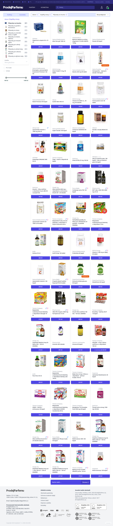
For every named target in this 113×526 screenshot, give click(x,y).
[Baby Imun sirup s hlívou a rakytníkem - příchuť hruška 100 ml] (80, 361)
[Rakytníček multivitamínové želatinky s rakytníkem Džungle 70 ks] (40, 298)
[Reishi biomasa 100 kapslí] (100, 456)
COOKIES (108, 523)
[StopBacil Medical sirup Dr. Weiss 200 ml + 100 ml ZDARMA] (60, 456)
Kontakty (108, 2)
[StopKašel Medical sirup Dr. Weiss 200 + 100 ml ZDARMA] (40, 330)
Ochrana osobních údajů (48, 495)
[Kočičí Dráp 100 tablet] (60, 240)
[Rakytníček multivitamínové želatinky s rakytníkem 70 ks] (100, 208)
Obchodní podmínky (47, 493)
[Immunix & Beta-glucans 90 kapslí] (80, 269)
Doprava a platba (99, 2)
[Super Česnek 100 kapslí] (60, 117)
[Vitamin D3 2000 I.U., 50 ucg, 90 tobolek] (80, 89)
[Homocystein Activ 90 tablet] (100, 89)
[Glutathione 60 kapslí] (100, 269)
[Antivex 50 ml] (40, 240)
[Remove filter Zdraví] (37, 14)
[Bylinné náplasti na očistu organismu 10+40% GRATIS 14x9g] (80, 27)
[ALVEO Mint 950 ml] (60, 89)
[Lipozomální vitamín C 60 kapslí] (40, 269)
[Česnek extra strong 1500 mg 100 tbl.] (100, 393)
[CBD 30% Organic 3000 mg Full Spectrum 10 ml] (60, 298)
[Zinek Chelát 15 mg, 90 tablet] (60, 58)
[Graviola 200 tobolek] (60, 330)
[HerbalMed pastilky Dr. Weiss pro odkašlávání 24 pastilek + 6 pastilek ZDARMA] (80, 208)
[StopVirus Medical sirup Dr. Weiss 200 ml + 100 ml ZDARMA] (100, 426)
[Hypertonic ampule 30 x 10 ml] (40, 27)
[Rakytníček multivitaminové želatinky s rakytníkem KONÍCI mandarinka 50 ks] (60, 393)
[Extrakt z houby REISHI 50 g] (100, 117)
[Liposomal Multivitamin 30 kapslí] (100, 361)
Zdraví (6, 19)
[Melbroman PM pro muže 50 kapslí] (60, 426)
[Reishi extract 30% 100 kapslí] (80, 426)
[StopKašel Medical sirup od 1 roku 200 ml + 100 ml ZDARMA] (40, 456)
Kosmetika (45, 7)
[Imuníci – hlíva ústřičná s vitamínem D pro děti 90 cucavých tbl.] (40, 177)
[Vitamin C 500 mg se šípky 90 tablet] (100, 240)
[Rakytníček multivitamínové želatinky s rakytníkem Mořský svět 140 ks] (60, 361)
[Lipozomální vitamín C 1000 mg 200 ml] (40, 117)
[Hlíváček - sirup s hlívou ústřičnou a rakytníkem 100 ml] (100, 330)
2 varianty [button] (100, 350)
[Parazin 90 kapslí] (100, 27)
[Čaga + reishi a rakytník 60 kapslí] (60, 146)
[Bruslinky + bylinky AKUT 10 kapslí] (100, 298)
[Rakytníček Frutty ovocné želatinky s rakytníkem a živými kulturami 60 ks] (60, 208)
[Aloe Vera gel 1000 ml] (60, 27)
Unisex (8, 71)
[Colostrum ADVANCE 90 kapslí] (80, 117)
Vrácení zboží (44, 500)
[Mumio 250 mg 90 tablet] (80, 58)
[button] (40, 46)
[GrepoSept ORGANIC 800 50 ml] (40, 146)
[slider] (6, 78)
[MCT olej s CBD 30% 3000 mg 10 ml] (100, 177)
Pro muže (8, 68)
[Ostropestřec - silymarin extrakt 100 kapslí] (100, 58)
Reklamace (44, 498)
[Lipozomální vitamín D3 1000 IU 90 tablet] (40, 208)
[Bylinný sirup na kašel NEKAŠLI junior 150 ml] (80, 456)
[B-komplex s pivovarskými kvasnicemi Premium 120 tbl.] (40, 58)
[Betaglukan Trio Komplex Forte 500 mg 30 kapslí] (80, 393)
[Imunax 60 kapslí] (80, 330)
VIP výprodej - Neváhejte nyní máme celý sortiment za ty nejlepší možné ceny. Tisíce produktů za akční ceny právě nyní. (61, 2)
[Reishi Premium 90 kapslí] (40, 89)
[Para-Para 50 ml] (40, 361)
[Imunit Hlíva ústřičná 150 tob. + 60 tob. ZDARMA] (80, 298)
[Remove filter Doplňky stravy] (50, 14)
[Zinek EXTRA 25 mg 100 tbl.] (80, 146)
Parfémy (32, 7)
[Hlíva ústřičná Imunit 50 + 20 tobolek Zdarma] (40, 426)
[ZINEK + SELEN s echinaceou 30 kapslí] (40, 393)
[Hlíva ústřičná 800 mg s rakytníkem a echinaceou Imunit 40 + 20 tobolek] (60, 177)
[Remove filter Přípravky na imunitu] (66, 14)
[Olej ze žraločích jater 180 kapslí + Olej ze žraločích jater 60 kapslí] (100, 146)
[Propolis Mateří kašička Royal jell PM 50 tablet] (60, 269)
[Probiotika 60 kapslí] (80, 240)
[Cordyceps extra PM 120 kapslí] (80, 177)
